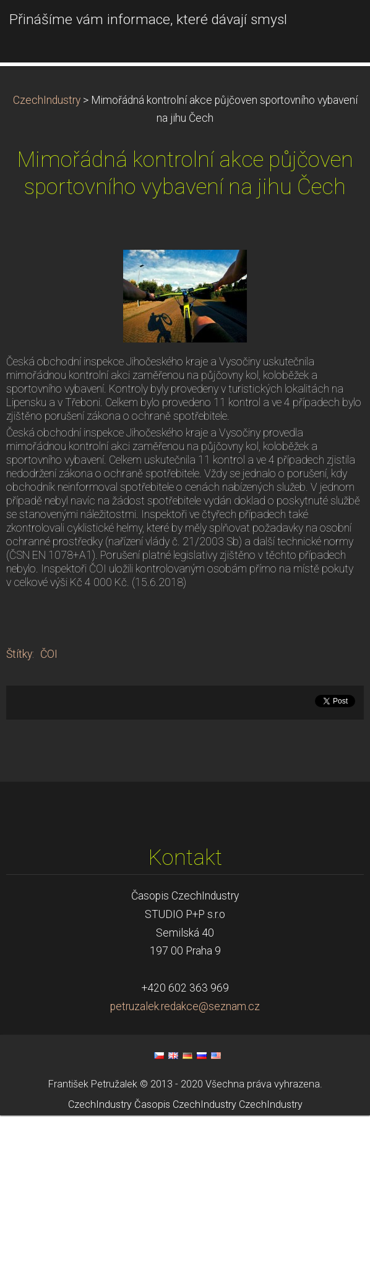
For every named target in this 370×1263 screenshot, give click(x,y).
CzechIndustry (46, 248)
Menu (336, 27)
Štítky (19, 802)
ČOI (49, 802)
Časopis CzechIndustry (185, 1252)
